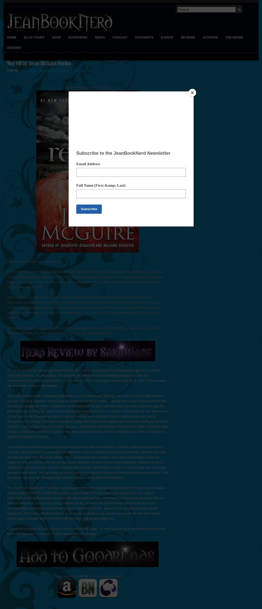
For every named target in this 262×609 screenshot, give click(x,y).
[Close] (192, 93)
